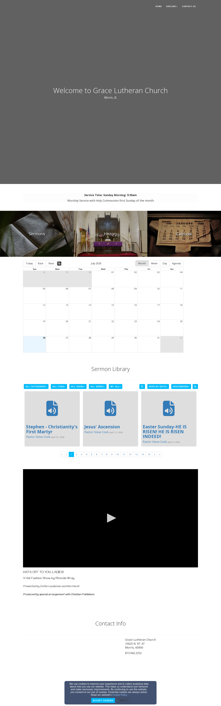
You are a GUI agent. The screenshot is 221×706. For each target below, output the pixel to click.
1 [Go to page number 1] (71, 454)
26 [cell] (44, 337)
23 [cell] (135, 321)
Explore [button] (171, 6)
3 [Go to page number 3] (81, 454)
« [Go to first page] (61, 454)
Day (165, 263)
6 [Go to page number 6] (96, 454)
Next (51, 263)
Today (29, 263)
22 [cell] (112, 321)
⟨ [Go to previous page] (66, 454)
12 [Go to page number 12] (130, 454)
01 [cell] (112, 272)
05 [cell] (44, 288)
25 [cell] (181, 321)
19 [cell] (44, 321)
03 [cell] (158, 272)
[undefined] (37, 234)
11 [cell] (181, 288)
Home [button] (158, 6)
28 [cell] (44, 272)
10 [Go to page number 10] (117, 454)
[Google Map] (161, 679)
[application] (110, 518)
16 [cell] (135, 305)
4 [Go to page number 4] (86, 454)
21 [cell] (90, 321)
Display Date (158, 386)
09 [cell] (135, 288)
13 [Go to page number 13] (136, 454)
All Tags (58, 386)
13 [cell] (67, 305)
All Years (78, 386)
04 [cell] (181, 272)
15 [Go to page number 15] (149, 454)
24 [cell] (158, 321)
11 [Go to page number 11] (124, 454)
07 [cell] (90, 288)
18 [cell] (181, 305)
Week (154, 263)
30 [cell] (90, 272)
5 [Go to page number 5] (91, 454)
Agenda (176, 263)
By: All (115, 386)
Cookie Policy (119, 695)
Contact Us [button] (189, 6)
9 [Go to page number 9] (111, 454)
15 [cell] (112, 305)
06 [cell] (67, 288)
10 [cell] (158, 288)
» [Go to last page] (159, 454)
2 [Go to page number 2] (76, 454)
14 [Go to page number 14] (143, 454)
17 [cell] (158, 305)
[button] (110, 518)
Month (142, 263)
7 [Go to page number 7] (101, 454)
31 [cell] (158, 337)
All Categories (36, 386)
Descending (181, 386)
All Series (98, 386)
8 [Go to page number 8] (106, 454)
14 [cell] (90, 305)
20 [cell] (67, 321)
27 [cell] (67, 337)
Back (40, 263)
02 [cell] (135, 272)
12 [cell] (44, 305)
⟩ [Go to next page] (154, 454)
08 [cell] (112, 288)
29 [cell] (67, 272)
